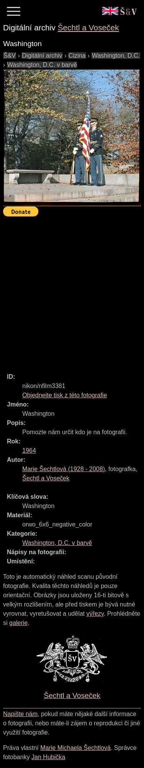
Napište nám (20, 714)
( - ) (63, 469)
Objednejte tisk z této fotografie (64, 395)
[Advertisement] (72, 291)
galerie (18, 623)
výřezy (95, 613)
